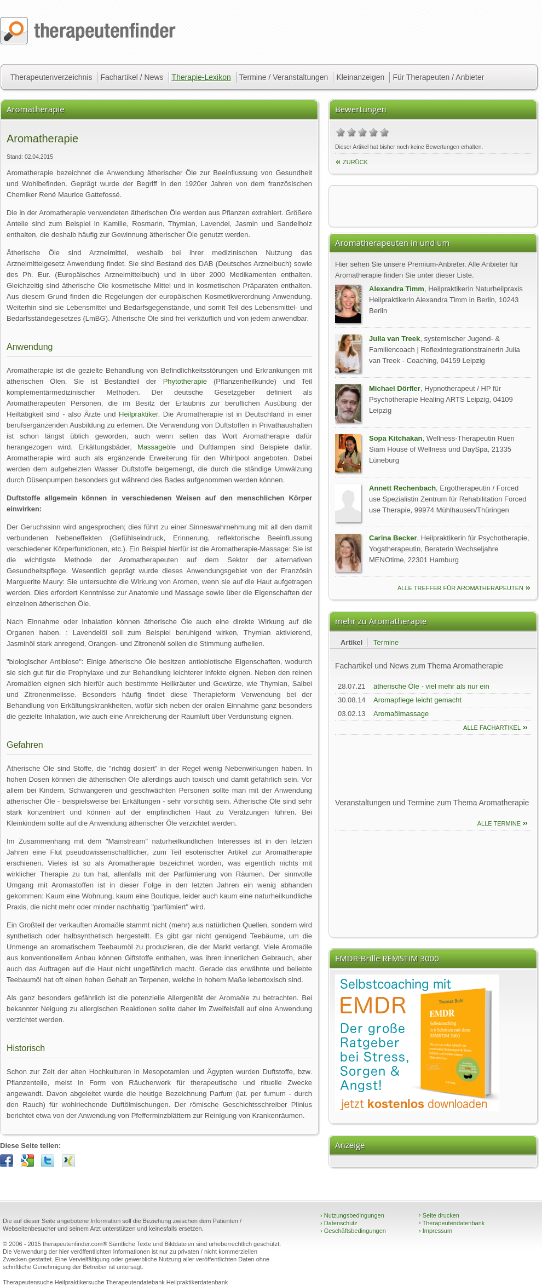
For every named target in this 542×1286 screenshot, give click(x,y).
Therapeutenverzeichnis (51, 77)
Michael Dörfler (394, 388)
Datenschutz (339, 1223)
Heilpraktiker (138, 414)
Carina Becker (393, 538)
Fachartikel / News (131, 77)
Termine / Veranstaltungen (283, 77)
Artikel (351, 642)
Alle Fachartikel (492, 727)
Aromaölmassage (401, 714)
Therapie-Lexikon (201, 77)
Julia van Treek (394, 339)
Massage (151, 447)
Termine (386, 642)
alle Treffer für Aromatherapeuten (460, 588)
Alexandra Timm (396, 289)
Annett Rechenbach (402, 488)
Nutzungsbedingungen (352, 1215)
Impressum (435, 1230)
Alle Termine (499, 823)
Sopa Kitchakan (396, 438)
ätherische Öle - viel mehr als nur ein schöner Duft (431, 691)
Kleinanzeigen (360, 77)
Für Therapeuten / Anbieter (438, 77)
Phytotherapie (185, 381)
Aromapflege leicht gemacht (417, 700)
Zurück (355, 162)
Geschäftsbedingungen (353, 1230)
